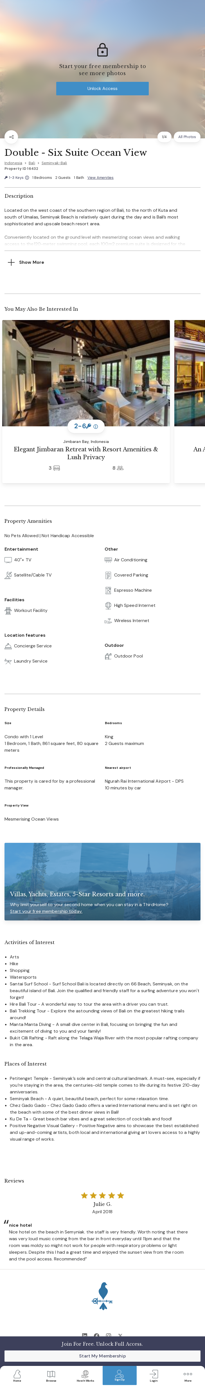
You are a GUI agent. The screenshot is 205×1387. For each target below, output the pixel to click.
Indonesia (13, 163)
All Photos (187, 136)
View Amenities (100, 177)
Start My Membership (102, 1356)
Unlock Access (102, 88)
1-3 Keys (16, 178)
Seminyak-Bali (54, 163)
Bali (32, 163)
